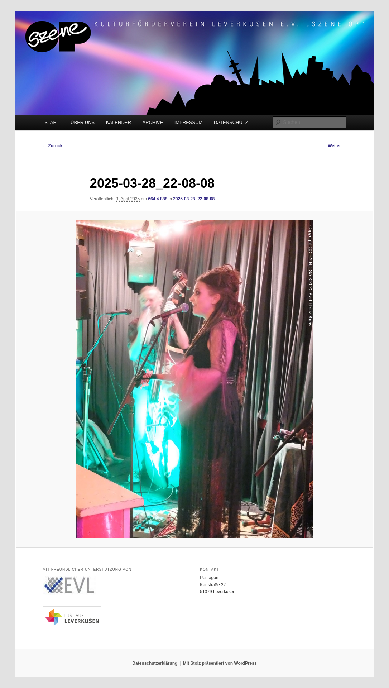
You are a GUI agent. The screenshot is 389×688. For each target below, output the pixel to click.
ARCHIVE (152, 122)
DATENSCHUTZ (231, 122)
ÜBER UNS (83, 122)
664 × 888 (157, 198)
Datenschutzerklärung (154, 663)
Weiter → (337, 145)
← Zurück (52, 145)
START (51, 122)
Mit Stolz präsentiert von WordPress (220, 663)
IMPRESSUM (188, 122)
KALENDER (118, 122)
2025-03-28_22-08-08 (194, 198)
